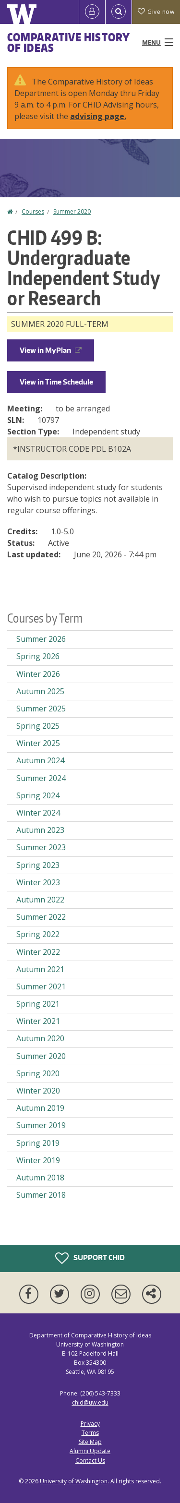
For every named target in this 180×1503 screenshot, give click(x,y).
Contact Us (90, 1460)
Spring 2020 (38, 1073)
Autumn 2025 (40, 691)
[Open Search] (119, 12)
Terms (90, 1433)
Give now (156, 12)
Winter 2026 (38, 674)
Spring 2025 (38, 726)
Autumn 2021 (40, 969)
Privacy (90, 1423)
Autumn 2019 (40, 1108)
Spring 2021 (38, 1003)
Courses (33, 211)
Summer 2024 (41, 778)
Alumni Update (90, 1451)
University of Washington (74, 1481)
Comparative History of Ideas (68, 42)
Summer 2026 (41, 639)
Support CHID (90, 1258)
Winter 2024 (38, 812)
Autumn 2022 (40, 899)
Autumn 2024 (40, 760)
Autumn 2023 (40, 830)
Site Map (90, 1442)
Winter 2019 (38, 1160)
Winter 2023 (38, 882)
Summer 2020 (72, 211)
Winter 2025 (38, 743)
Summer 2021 (41, 986)
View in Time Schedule (56, 382)
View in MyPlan (51, 350)
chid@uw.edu (90, 1402)
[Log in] (92, 12)
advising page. (98, 116)
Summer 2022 (41, 917)
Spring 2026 (38, 656)
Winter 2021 (38, 1021)
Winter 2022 (38, 952)
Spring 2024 (38, 795)
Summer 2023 (41, 847)
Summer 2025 (41, 708)
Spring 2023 (38, 865)
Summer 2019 (41, 1125)
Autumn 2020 (40, 1038)
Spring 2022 (38, 934)
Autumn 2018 (40, 1177)
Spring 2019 (38, 1143)
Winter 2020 (38, 1090)
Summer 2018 (41, 1195)
